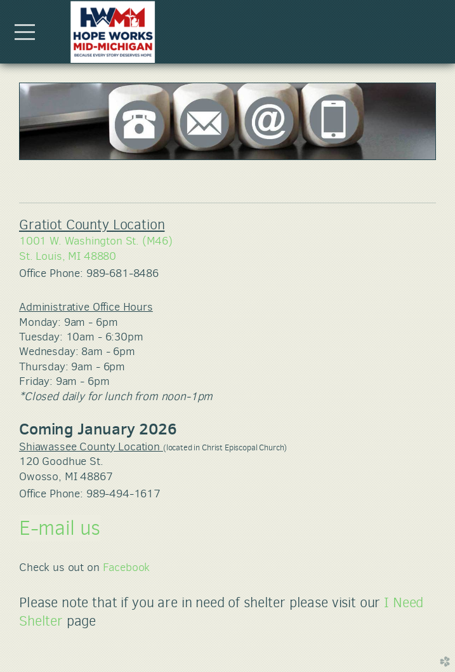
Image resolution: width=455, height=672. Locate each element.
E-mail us (59, 527)
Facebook (126, 567)
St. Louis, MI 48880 (67, 256)
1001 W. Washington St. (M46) (96, 240)
